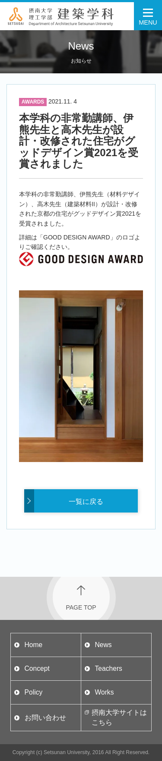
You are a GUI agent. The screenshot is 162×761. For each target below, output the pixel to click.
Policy (34, 692)
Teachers (108, 668)
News (103, 644)
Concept (37, 668)
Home (34, 644)
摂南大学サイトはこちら (119, 717)
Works (104, 692)
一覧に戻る (86, 501)
